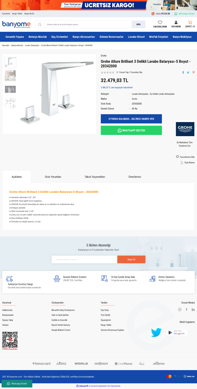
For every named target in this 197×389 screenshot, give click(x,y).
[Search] (90, 24)
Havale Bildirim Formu (61, 330)
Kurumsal (6, 13)
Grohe (104, 56)
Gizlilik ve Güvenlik (59, 320)
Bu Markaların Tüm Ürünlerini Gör (186, 145)
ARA (138, 24)
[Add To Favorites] (181, 157)
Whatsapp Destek (17, 383)
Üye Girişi (105, 310)
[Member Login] (176, 24)
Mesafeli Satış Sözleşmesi (63, 310)
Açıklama (17, 177)
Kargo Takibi (17, 13)
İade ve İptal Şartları (60, 315)
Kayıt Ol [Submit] (128, 260)
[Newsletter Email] (98, 260)
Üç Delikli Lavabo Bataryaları (164, 94)
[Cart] (190, 24)
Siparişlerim (106, 320)
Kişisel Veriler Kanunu (61, 325)
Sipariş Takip (7, 320)
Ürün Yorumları (53, 177)
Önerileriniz (135, 177)
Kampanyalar (8, 315)
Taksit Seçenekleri (95, 177)
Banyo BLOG (29, 13)
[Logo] (16, 24)
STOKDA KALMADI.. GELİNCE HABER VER (131, 119)
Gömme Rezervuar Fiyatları (112, 330)
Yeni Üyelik (105, 315)
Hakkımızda (7, 310)
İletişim (5, 325)
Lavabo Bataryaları (140, 94)
